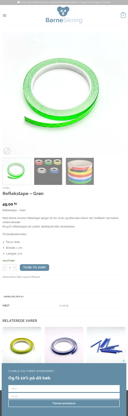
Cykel (6, 188)
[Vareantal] (9, 267)
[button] (4, 15)
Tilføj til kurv (34, 267)
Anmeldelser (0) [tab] (14, 296)
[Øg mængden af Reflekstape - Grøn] (15, 267)
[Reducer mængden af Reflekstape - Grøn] (4, 267)
